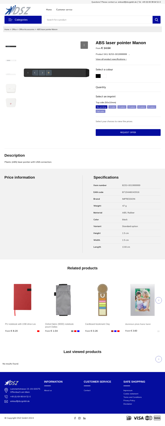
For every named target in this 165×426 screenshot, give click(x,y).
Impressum (128, 392)
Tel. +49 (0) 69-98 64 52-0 (149, 2)
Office (15, 29)
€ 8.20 (11, 333)
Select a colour (106, 70)
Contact (87, 392)
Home (49, 10)
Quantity (102, 88)
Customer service (64, 10)
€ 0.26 (91, 333)
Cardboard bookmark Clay (97, 326)
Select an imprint (108, 98)
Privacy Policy (129, 403)
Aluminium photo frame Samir (139, 326)
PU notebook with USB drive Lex (20, 326)
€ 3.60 (131, 333)
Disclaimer (128, 407)
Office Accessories (29, 29)
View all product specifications (111, 59)
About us (48, 392)
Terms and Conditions (133, 400)
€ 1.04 (51, 333)
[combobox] (98, 20)
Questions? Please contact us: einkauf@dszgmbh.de (114, 2)
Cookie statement (131, 396)
